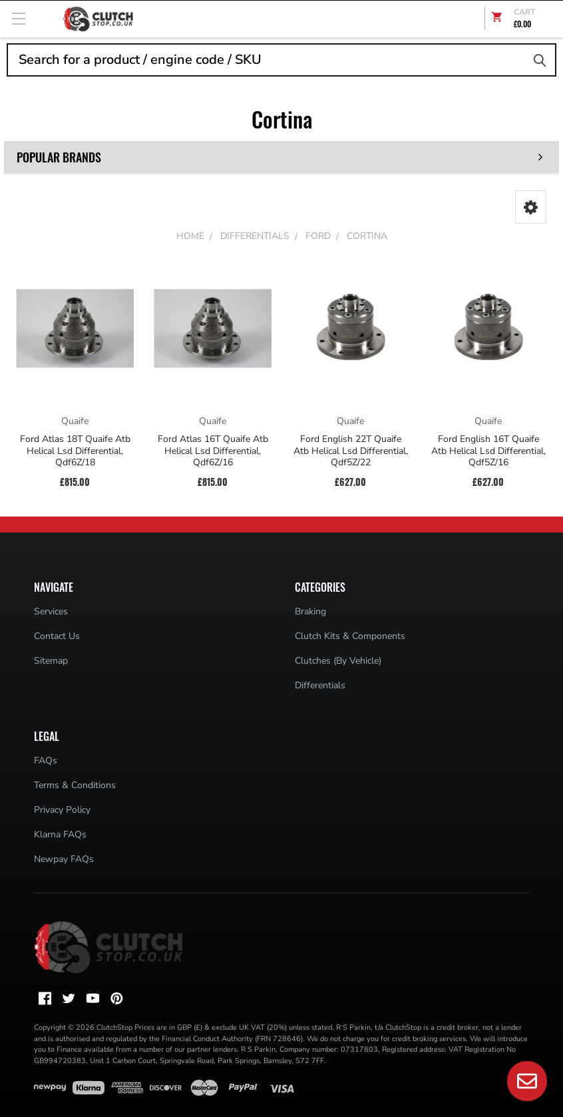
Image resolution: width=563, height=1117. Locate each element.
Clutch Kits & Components (350, 636)
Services (51, 611)
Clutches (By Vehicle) (338, 660)
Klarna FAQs (60, 834)
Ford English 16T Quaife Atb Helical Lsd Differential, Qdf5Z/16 (488, 451)
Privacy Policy (62, 809)
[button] (530, 207)
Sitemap (51, 660)
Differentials (320, 685)
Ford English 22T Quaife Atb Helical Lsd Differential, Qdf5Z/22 (350, 451)
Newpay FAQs (64, 859)
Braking (310, 611)
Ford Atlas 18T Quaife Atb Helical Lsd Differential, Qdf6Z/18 (75, 451)
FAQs (45, 760)
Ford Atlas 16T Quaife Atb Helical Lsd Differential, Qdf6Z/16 (213, 451)
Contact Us (57, 636)
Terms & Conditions (75, 785)
